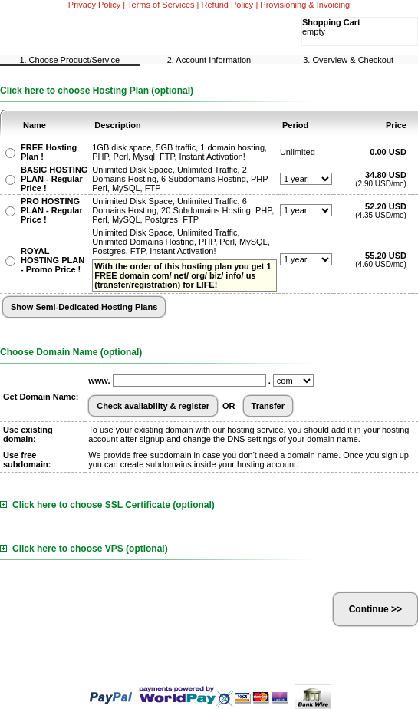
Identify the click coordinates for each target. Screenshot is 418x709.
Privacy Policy (94, 4)
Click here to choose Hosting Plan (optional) (96, 90)
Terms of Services (160, 4)
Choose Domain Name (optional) (71, 352)
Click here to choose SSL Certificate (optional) (107, 505)
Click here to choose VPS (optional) (84, 548)
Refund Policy (228, 4)
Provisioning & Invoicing (305, 4)
